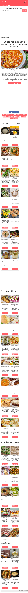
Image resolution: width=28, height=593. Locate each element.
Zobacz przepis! (5, 144)
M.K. (27, 590)
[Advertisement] (13, 24)
